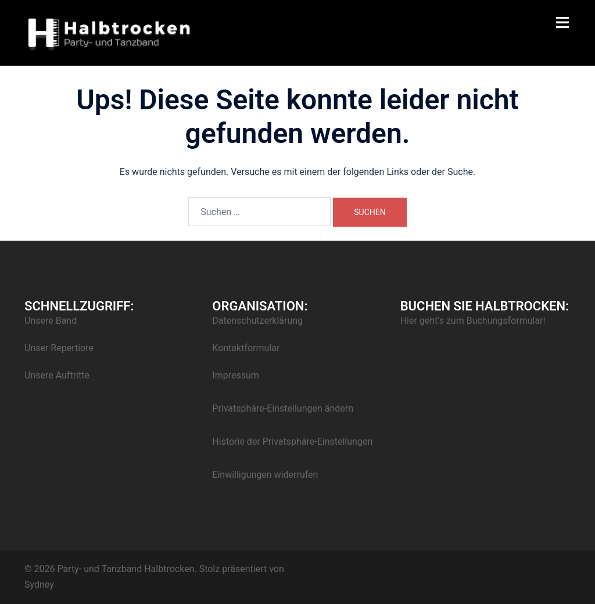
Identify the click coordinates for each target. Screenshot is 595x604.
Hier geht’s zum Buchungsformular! (473, 320)
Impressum (235, 375)
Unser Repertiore (59, 347)
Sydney (39, 584)
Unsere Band (50, 320)
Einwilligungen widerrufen (265, 474)
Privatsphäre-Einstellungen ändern (282, 408)
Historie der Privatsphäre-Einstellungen (292, 441)
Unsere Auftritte (56, 375)
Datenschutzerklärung (257, 320)
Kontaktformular (245, 347)
